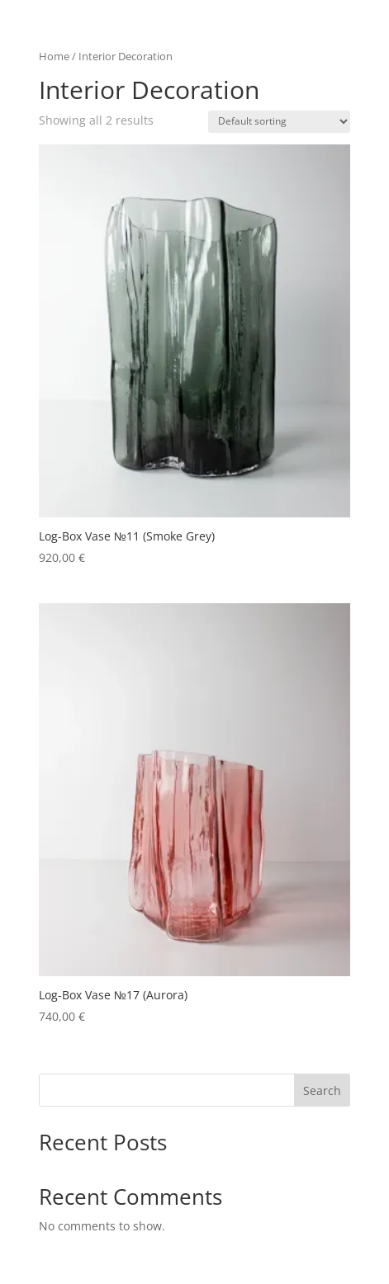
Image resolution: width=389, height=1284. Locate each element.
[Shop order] (279, 122)
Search (322, 1090)
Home (54, 56)
